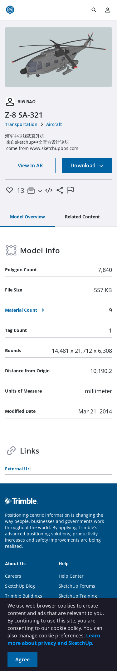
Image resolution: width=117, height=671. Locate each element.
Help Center (71, 576)
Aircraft (54, 124)
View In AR (30, 165)
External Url (18, 469)
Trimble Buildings (23, 596)
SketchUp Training (78, 596)
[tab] (27, 217)
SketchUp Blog (20, 586)
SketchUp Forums (77, 586)
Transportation (21, 124)
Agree (22, 659)
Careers (13, 576)
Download (87, 165)
